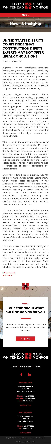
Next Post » (7, 275)
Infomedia (32, 442)
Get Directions (25, 405)
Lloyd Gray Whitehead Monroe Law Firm (27, 438)
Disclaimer (42, 438)
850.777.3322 (29, 426)
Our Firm (13, 366)
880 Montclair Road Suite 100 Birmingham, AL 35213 (25, 388)
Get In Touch (25, 339)
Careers (38, 366)
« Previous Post (8, 273)
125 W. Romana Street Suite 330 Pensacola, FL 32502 (25, 418)
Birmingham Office (25, 383)
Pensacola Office (25, 412)
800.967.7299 (29, 398)
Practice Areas (26, 366)
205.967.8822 (29, 396)
